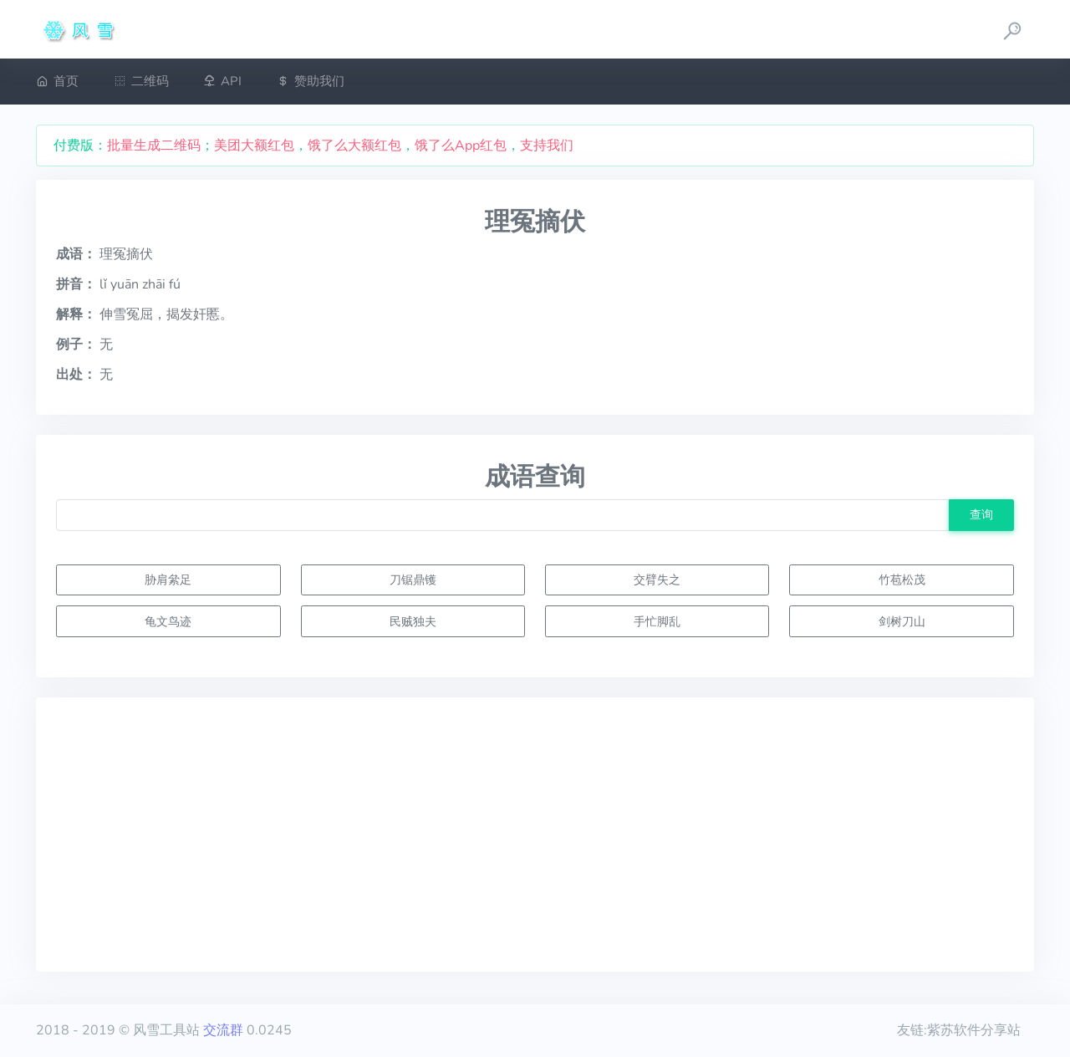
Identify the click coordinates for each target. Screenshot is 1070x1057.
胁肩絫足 (168, 579)
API (222, 81)
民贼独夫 (413, 621)
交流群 (223, 1030)
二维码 (141, 81)
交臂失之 (657, 579)
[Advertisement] (535, 834)
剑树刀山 (902, 621)
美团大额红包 (254, 145)
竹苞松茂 (902, 579)
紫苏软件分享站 (974, 1030)
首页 (57, 81)
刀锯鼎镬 (413, 579)
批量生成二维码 (154, 145)
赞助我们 (310, 81)
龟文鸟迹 (168, 621)
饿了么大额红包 (354, 145)
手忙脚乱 (657, 621)
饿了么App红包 (461, 145)
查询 (981, 514)
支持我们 (546, 145)
